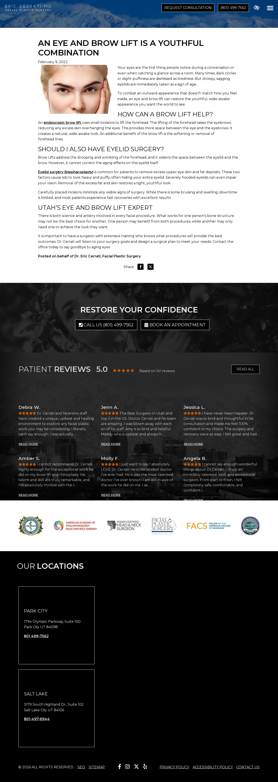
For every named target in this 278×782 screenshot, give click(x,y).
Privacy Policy (174, 767)
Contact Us (248, 767)
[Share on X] (150, 267)
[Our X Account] (136, 767)
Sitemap (97, 767)
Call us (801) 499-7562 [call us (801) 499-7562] (106, 324)
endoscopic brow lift (63, 123)
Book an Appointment (175, 324)
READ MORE (28, 494)
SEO (81, 767)
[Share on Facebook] (140, 267)
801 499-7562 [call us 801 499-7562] (36, 636)
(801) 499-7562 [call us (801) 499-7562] (233, 8)
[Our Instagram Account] (127, 767)
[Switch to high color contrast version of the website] (256, 8)
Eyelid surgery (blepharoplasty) (65, 172)
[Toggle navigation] (270, 7)
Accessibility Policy (213, 767)
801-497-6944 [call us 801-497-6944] (37, 719)
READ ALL (245, 373)
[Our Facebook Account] (119, 767)
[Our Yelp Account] (145, 767)
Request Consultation (188, 8)
